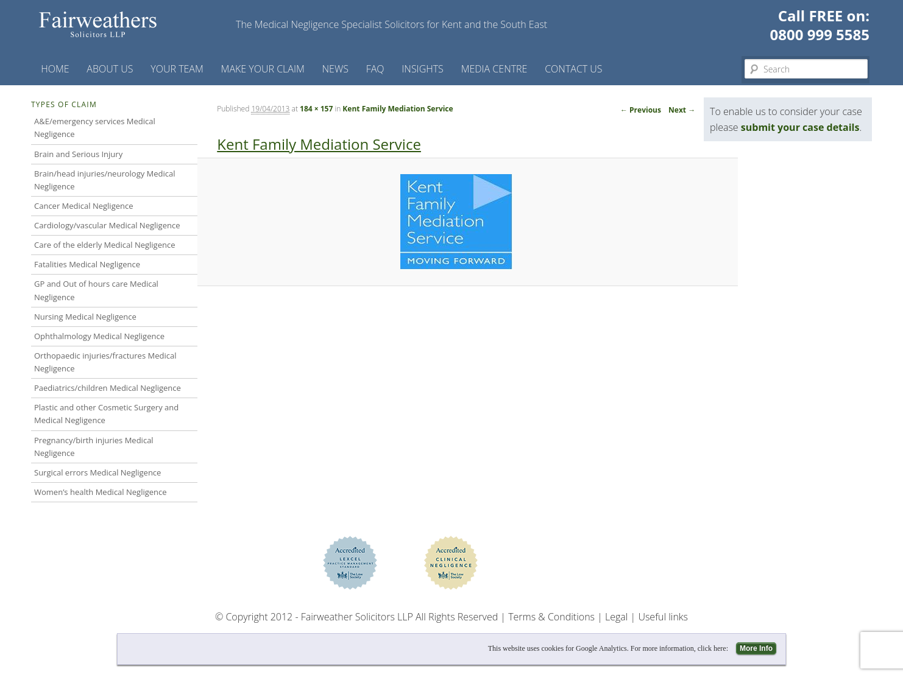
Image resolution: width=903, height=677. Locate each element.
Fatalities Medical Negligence (87, 264)
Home (55, 68)
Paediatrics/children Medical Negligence (107, 387)
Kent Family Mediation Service (397, 108)
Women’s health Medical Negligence (100, 491)
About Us (110, 68)
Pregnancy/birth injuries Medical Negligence (94, 446)
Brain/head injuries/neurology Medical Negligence (104, 180)
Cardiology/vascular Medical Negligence (107, 225)
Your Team (177, 68)
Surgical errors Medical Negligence (97, 472)
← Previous (640, 110)
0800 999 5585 (819, 34)
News (335, 68)
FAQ (375, 68)
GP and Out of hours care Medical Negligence (96, 290)
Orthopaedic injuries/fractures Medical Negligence (105, 362)
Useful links (663, 616)
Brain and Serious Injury (78, 154)
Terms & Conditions (551, 616)
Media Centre (494, 68)
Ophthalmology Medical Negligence (99, 336)
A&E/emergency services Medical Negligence (94, 127)
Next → (681, 110)
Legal (616, 616)
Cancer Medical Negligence (83, 205)
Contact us (573, 68)
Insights (423, 68)
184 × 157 (316, 108)
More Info (756, 648)
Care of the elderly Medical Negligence (104, 244)
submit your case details (800, 127)
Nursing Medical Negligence (85, 316)
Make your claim (263, 68)
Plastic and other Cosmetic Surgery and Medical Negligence (106, 414)
